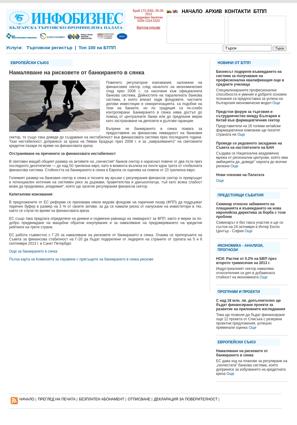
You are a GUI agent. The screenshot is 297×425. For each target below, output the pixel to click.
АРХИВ (213, 11)
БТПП (260, 11)
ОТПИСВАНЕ (139, 399)
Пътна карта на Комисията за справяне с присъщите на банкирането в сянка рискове (81, 259)
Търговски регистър (49, 47)
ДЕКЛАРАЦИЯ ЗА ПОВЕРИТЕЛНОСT (186, 399)
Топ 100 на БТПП (97, 47)
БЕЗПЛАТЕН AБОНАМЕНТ (102, 399)
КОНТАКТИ (238, 11)
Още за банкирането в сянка (33, 251)
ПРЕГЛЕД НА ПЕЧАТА (56, 399)
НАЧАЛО (192, 11)
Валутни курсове (148, 27)
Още (276, 103)
